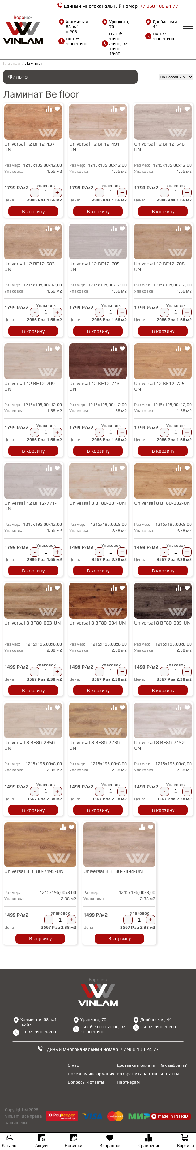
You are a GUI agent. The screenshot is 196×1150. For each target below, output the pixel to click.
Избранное (110, 1141)
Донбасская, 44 (161, 24)
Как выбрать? (173, 1065)
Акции (41, 1141)
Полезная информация (91, 1073)
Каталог (10, 1141)
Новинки (73, 1141)
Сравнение (149, 1141)
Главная (11, 63)
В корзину (33, 211)
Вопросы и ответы (86, 1082)
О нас (73, 1065)
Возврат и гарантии (137, 1073)
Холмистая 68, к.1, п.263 (73, 26)
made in (169, 1116)
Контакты (169, 1073)
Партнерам (128, 1082)
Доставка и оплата (136, 1065)
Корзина (185, 1141)
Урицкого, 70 (115, 24)
